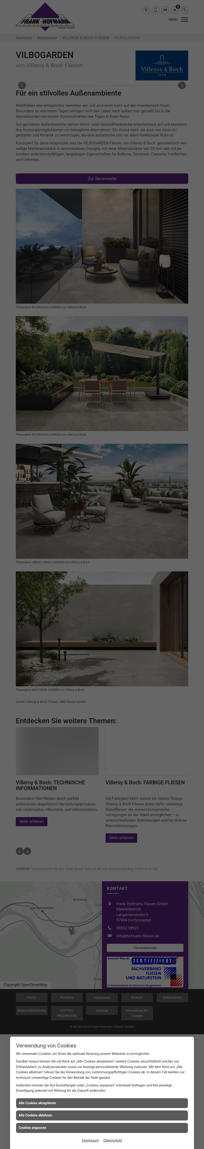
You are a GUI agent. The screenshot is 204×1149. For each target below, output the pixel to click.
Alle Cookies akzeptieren (37, 1103)
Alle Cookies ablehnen (35, 1115)
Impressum (90, 1140)
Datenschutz (112, 1140)
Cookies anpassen (32, 1128)
